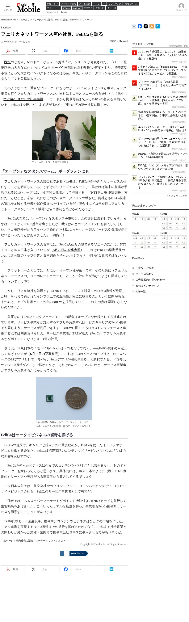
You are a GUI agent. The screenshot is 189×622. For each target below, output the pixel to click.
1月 (155, 219)
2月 (148, 219)
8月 (163, 223)
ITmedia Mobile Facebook (140, 25)
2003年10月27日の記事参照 (23, 99)
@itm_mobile (146, 25)
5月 (183, 223)
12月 (164, 219)
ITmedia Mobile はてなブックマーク (157, 25)
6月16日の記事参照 (44, 354)
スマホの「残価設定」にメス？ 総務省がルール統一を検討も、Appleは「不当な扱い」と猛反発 (162, 55)
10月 (177, 219)
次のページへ (78, 553)
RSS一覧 (141, 291)
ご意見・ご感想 (145, 268)
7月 (170, 223)
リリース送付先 (145, 273)
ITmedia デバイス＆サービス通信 (134, 25)
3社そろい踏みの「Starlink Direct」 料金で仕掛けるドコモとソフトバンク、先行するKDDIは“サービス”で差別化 (162, 70)
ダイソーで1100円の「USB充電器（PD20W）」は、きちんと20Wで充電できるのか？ (162, 85)
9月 (183, 219)
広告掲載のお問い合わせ (150, 279)
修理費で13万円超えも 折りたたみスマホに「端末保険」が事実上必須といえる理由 (162, 115)
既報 (7, 62)
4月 (135, 219)
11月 (170, 219)
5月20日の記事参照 (67, 250)
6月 (177, 223)
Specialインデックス (147, 285)
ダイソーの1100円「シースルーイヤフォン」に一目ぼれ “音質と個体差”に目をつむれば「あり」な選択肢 (162, 142)
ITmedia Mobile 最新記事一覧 (151, 25)
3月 (141, 219)
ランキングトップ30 (176, 196)
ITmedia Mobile (8, 19)
